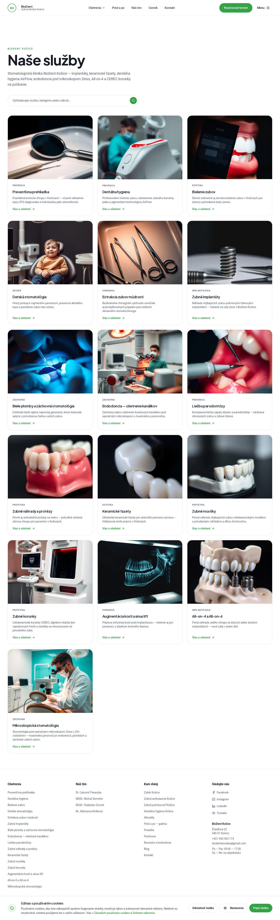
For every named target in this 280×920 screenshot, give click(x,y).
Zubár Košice (152, 792)
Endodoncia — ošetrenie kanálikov (28, 836)
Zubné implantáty (18, 823)
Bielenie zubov (16, 805)
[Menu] (263, 8)
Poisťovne (150, 836)
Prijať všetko (260, 908)
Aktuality (149, 817)
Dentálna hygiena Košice (158, 811)
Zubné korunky (16, 867)
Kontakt (170, 8)
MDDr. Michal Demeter (89, 798)
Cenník (153, 8)
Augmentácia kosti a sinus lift (25, 874)
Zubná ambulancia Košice (159, 798)
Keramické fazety (18, 855)
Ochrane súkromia (144, 913)
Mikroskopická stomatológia (25, 886)
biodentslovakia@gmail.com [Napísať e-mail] (229, 843)
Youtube (219, 813)
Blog (146, 848)
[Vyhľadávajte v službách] (73, 100)
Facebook (220, 792)
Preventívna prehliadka (21, 792)
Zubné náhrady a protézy (22, 848)
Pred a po (118, 8)
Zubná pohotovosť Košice (159, 805)
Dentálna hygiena (18, 798)
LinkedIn (219, 806)
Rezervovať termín (236, 8)
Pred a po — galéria (155, 823)
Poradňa (149, 830)
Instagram (220, 799)
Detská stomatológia (20, 811)
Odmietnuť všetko (203, 908)
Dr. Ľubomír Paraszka (88, 792)
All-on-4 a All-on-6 (18, 880)
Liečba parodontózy (19, 842)
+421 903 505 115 (223, 838)
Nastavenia (233, 908)
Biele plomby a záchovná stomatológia (31, 830)
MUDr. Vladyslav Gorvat (90, 805)
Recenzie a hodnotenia (157, 842)
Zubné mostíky (16, 861)
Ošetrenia (97, 8)
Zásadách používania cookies (112, 913)
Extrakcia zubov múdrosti (23, 817)
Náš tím (136, 8)
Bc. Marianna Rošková (89, 811)
